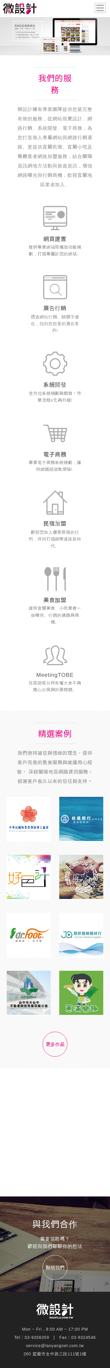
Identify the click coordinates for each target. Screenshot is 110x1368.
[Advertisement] (55, 1132)
